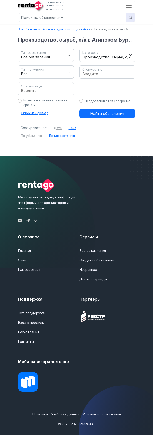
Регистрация (28, 332)
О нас (22, 260)
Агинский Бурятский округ (60, 29)
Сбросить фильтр (34, 113)
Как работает (29, 269)
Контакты (26, 341)
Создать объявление (96, 260)
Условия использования (102, 414)
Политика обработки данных (55, 414)
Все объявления (29, 29)
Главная (24, 250)
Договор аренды (93, 279)
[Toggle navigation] (129, 5)
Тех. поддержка (31, 313)
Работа (85, 29)
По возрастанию (62, 136)
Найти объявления (107, 113)
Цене (72, 128)
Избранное (88, 269)
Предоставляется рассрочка (107, 101)
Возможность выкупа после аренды (45, 103)
